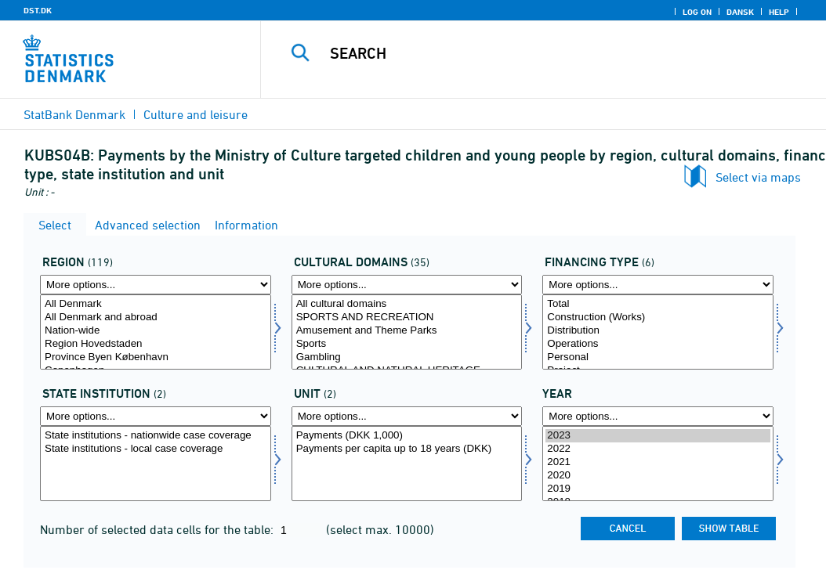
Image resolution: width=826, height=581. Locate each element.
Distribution (657, 330)
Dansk (740, 11)
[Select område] (155, 332)
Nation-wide (155, 330)
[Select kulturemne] (407, 332)
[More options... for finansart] (657, 284)
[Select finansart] (657, 332)
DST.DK (38, 10)
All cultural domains (407, 304)
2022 (657, 449)
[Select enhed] (407, 463)
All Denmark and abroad (155, 317)
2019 (657, 489)
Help (779, 11)
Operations (657, 344)
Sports (407, 344)
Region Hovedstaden (155, 344)
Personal (657, 357)
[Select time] (657, 463)
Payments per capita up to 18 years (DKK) (407, 449)
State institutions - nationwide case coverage (155, 435)
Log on (697, 11)
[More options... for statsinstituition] (155, 416)
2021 (657, 462)
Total (657, 304)
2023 (657, 435)
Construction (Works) (657, 317)
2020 (657, 475)
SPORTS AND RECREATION (407, 317)
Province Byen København (155, 357)
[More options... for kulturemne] (407, 284)
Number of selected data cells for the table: (158, 529)
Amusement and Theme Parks (407, 330)
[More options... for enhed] (407, 416)
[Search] (547, 53)
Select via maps (758, 177)
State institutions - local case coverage (155, 449)
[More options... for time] (657, 416)
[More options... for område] (155, 284)
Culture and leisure (195, 114)
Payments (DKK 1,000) (407, 435)
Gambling (407, 357)
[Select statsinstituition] (155, 463)
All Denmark (155, 304)
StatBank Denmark (74, 114)
